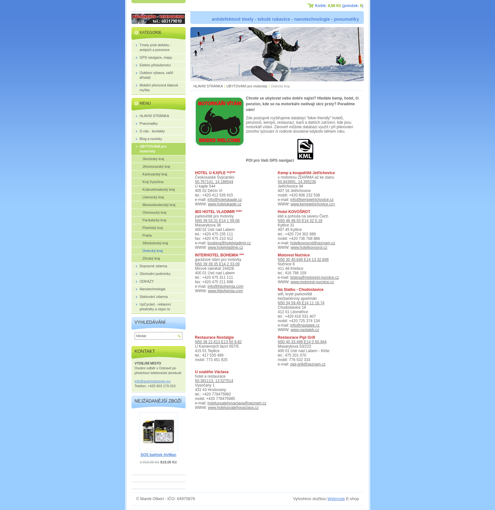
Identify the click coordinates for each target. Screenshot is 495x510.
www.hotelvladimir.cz (225, 247)
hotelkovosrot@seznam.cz (312, 243)
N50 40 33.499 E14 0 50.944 (302, 342)
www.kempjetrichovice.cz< (313, 204)
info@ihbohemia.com (226, 286)
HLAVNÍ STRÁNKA (208, 86)
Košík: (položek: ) (339, 6)
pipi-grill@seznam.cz (308, 364)
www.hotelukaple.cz (224, 204)
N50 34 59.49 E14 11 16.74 (301, 303)
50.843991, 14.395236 (297, 182)
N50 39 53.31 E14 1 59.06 (217, 220)
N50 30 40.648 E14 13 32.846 (303, 259)
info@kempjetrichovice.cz (312, 199)
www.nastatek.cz (305, 330)
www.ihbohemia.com (225, 291)
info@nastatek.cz (305, 325)
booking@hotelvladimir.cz (229, 243)
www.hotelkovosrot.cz (309, 247)
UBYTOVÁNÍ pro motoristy (246, 86)
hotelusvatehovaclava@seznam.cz (237, 403)
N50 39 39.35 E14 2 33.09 (217, 264)
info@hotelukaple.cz (225, 199)
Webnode (336, 498)
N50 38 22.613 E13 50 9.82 (218, 342)
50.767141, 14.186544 (214, 182)
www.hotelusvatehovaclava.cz (233, 407)
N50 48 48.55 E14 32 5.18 (300, 220)
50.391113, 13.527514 (214, 381)
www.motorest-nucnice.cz (312, 282)
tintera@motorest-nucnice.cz (314, 277)
